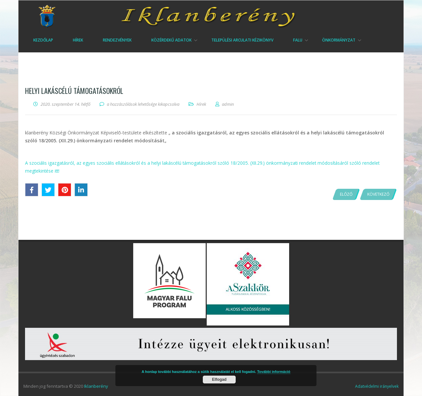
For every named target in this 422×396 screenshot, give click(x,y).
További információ (273, 372)
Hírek (201, 104)
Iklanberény (96, 386)
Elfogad (219, 379)
